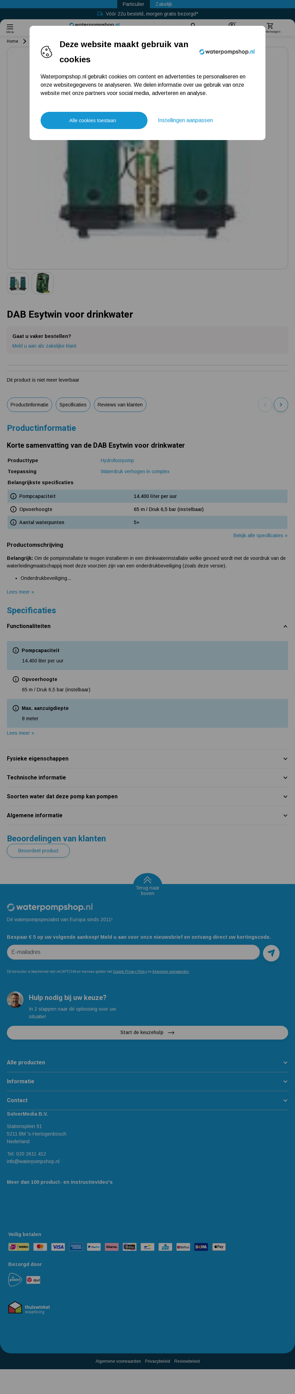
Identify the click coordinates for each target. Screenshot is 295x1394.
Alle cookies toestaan (92, 120)
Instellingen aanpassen (185, 120)
